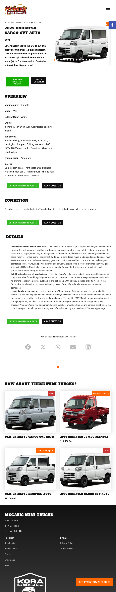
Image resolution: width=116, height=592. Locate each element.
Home (7, 22)
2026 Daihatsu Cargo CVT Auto (29, 437)
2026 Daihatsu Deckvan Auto (28, 494)
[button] (112, 25)
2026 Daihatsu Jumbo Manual (84, 437)
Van (12, 22)
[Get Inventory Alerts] (94, 582)
